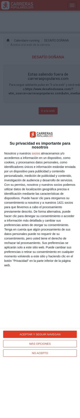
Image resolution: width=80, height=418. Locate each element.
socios (36, 153)
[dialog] (40, 271)
